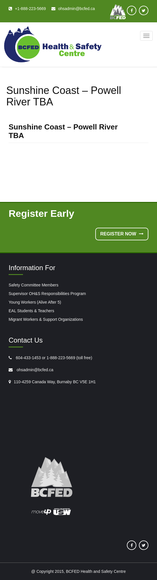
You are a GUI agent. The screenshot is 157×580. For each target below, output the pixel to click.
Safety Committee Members (34, 285)
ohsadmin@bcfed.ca (34, 369)
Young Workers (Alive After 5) (35, 302)
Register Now (122, 233)
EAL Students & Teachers (31, 310)
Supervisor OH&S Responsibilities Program (47, 293)
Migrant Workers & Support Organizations (46, 319)
